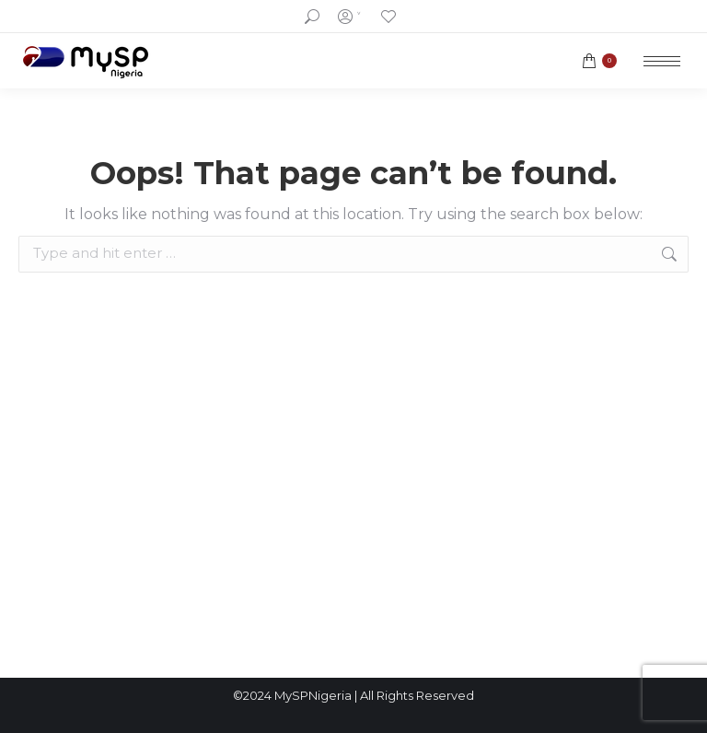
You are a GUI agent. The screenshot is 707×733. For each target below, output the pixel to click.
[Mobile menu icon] (662, 61)
